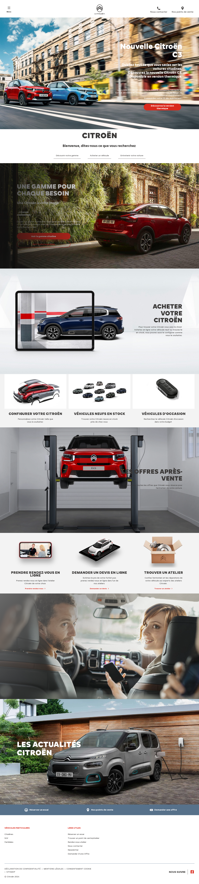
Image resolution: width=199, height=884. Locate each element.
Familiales (8, 842)
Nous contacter (75, 846)
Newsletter (73, 850)
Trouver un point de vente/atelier (83, 838)
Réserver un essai (76, 834)
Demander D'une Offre (78, 854)
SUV (6, 838)
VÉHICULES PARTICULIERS (17, 828)
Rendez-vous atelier (77, 842)
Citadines (8, 834)
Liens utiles (74, 828)
